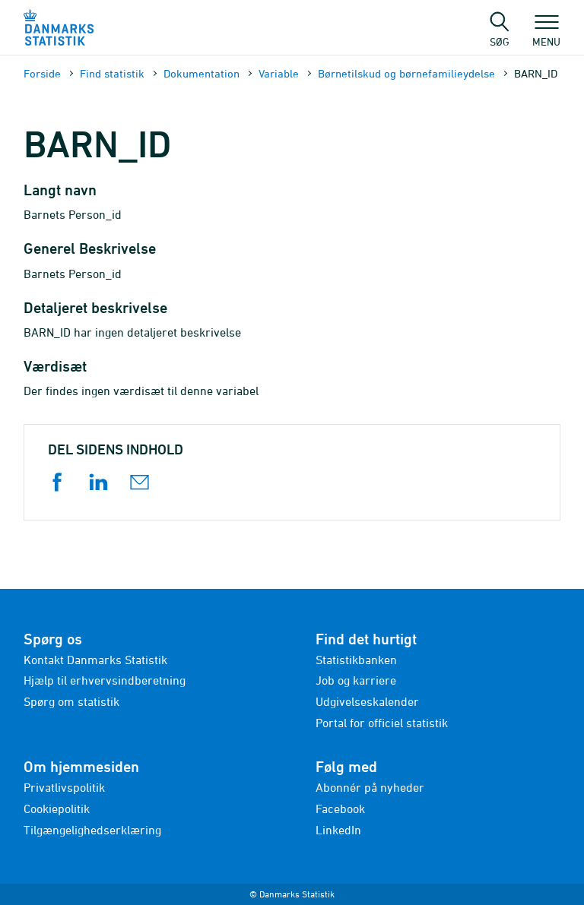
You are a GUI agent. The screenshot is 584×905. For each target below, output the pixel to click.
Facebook (340, 808)
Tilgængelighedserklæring (92, 830)
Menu (546, 34)
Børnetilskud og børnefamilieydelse (406, 73)
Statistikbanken (356, 659)
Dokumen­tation (201, 73)
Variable (279, 73)
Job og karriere (356, 680)
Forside (42, 73)
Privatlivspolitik (64, 787)
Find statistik (112, 73)
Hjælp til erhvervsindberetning (105, 680)
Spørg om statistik (71, 701)
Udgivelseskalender (367, 701)
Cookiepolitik (57, 808)
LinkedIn (338, 830)
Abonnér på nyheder (370, 787)
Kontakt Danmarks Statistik (95, 659)
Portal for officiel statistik (382, 722)
